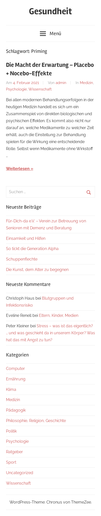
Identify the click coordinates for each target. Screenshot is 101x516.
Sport (11, 462)
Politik (11, 431)
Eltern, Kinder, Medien (58, 315)
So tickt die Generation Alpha (32, 248)
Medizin (86, 83)
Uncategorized (19, 472)
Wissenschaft (40, 89)
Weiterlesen (18, 168)
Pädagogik (16, 410)
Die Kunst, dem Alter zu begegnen (37, 269)
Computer (15, 368)
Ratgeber (14, 451)
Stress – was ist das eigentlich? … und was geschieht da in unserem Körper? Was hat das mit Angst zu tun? (50, 333)
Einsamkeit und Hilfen (25, 238)
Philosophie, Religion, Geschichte (36, 420)
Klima (11, 389)
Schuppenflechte (21, 259)
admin (61, 83)
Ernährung (15, 379)
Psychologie (16, 89)
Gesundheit (50, 11)
